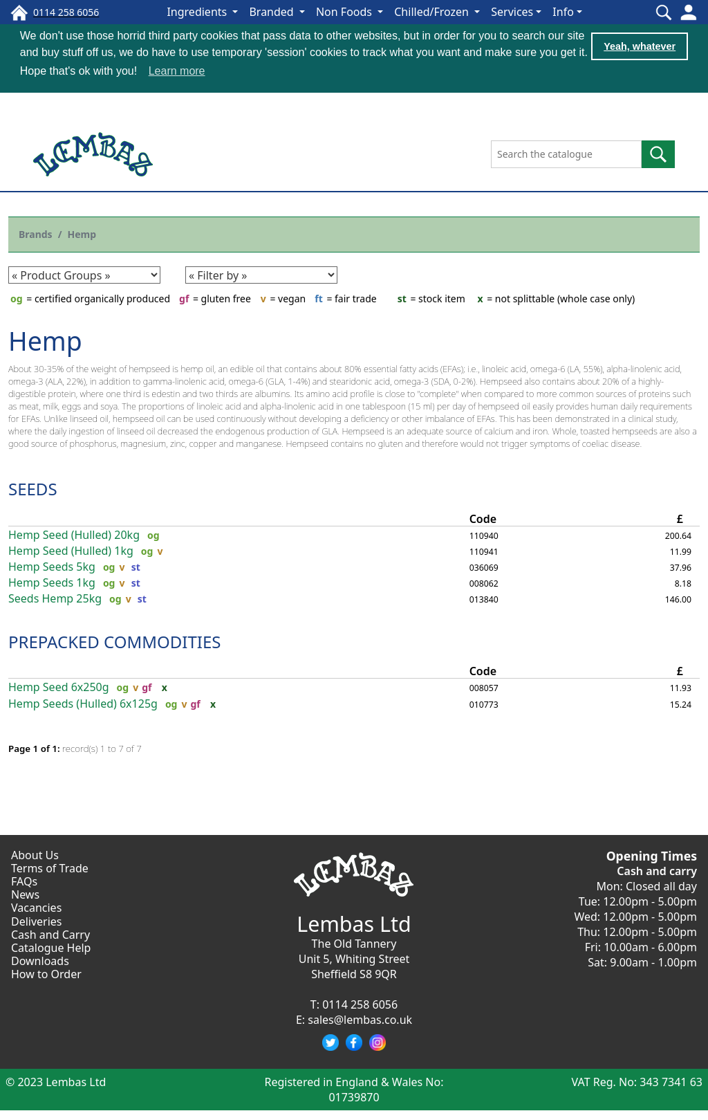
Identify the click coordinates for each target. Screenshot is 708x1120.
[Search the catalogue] (566, 153)
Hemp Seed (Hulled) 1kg (70, 550)
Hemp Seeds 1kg (51, 582)
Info (563, 11)
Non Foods (345, 11)
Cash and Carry (50, 934)
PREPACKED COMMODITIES (114, 641)
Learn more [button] (177, 71)
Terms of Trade (49, 867)
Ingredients (198, 11)
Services (512, 11)
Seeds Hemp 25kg (55, 598)
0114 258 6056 (360, 1003)
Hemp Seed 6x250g (58, 686)
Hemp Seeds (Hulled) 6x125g (83, 702)
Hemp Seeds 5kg (51, 566)
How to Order (46, 973)
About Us (35, 854)
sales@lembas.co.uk (360, 1019)
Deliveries (36, 920)
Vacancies (36, 907)
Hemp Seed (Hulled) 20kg (74, 534)
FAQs (24, 880)
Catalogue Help (51, 947)
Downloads (40, 960)
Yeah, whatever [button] (640, 46)
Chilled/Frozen (433, 11)
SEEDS (32, 488)
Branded (272, 11)
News (25, 893)
